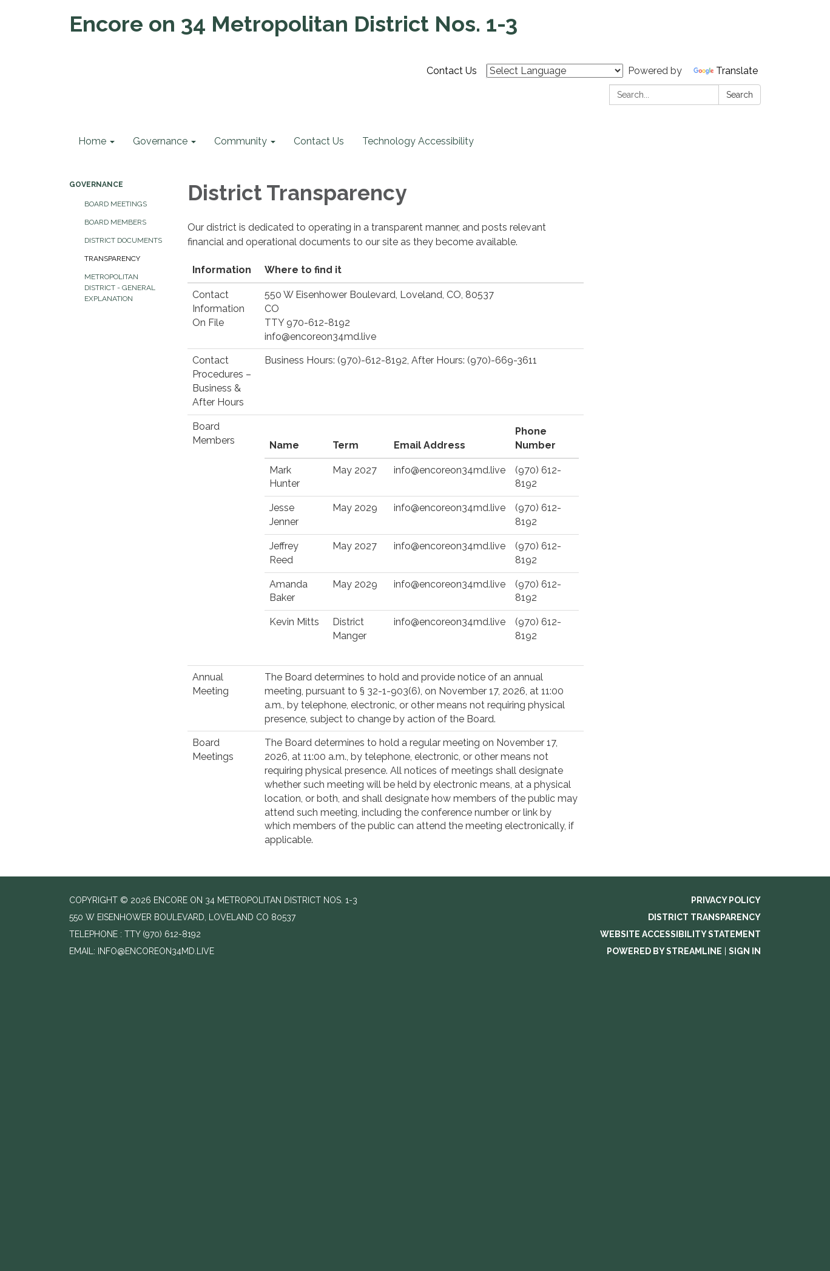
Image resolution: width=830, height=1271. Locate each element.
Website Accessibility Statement (680, 934)
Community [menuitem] (240, 141)
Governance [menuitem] (160, 141)
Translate (725, 70)
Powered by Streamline (664, 951)
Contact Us (452, 70)
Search (739, 95)
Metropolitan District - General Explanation (119, 288)
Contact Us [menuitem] (319, 141)
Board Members (115, 222)
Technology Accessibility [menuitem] (418, 141)
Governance (96, 184)
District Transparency (704, 917)
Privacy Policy (726, 900)
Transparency (112, 258)
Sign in (745, 951)
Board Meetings (115, 204)
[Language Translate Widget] (555, 71)
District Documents (123, 240)
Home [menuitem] (92, 141)
